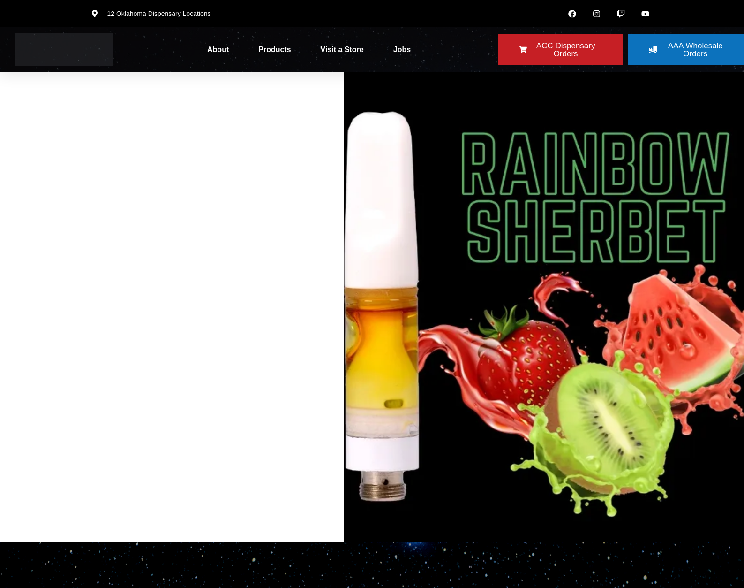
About (218, 49)
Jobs (402, 49)
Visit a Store (342, 49)
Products (274, 49)
